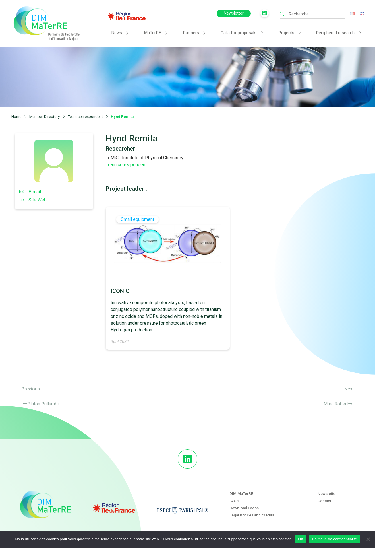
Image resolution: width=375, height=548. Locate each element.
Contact (324, 500)
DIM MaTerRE (241, 493)
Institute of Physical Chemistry (152, 157)
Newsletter (234, 13)
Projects (286, 32)
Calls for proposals (238, 32)
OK (300, 539)
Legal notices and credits (251, 515)
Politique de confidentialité (334, 539)
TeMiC (112, 157)
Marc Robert (336, 404)
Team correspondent (126, 164)
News (116, 32)
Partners (191, 32)
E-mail (30, 192)
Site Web (33, 200)
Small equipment (137, 219)
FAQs (234, 500)
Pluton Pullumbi (43, 404)
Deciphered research (335, 32)
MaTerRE (152, 32)
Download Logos (244, 508)
